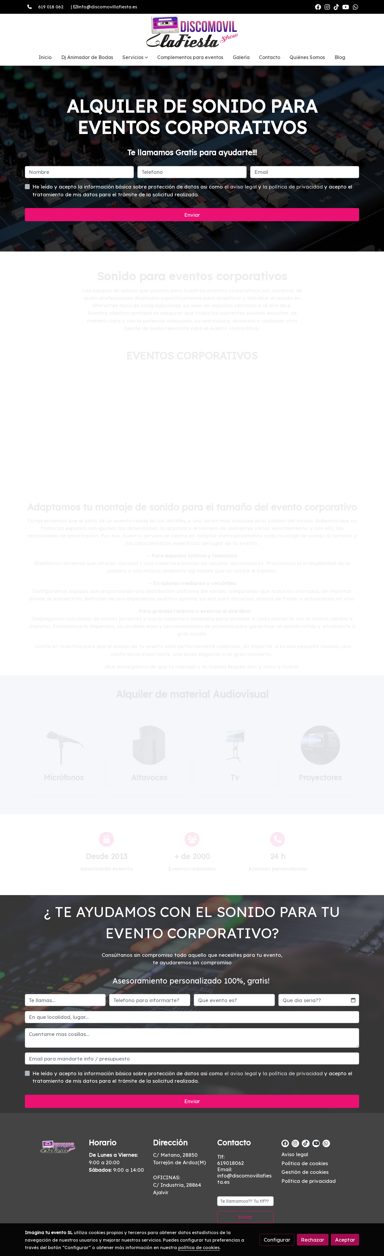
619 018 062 (51, 7)
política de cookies (199, 1247)
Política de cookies (304, 1163)
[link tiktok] (336, 7)
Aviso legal (294, 1154)
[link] (192, 31)
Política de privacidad (308, 1181)
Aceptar (345, 1240)
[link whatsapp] (355, 7)
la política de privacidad (293, 186)
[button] (135, 57)
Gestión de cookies (304, 1172)
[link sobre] (53, 1145)
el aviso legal (241, 186)
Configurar (277, 1240)
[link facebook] (318, 7)
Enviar (192, 215)
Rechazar (312, 1240)
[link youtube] (345, 7)
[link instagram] (327, 7)
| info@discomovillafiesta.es (101, 7)
